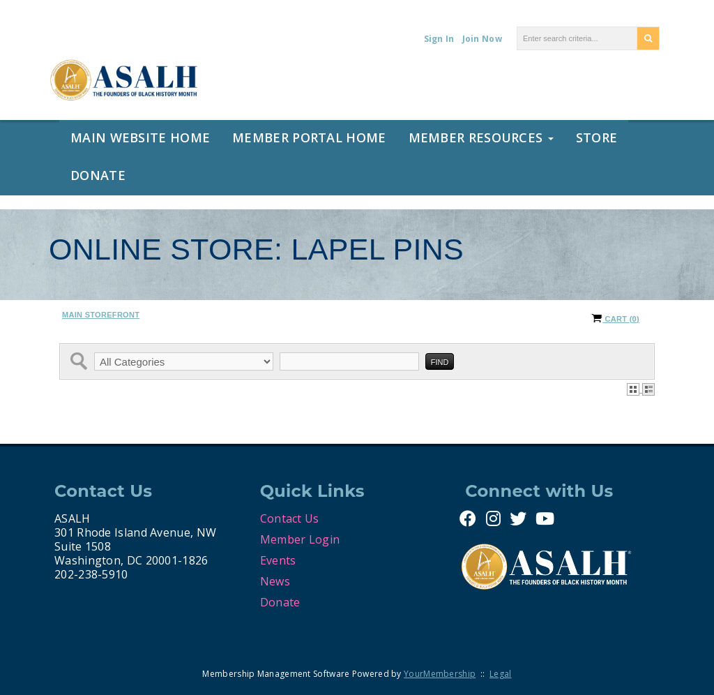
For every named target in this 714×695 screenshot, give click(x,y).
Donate (98, 175)
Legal (500, 674)
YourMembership (440, 674)
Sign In (439, 39)
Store (597, 137)
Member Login (300, 539)
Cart (615, 318)
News (275, 581)
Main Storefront (100, 315)
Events (278, 560)
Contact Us (289, 518)
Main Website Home (140, 137)
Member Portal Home (309, 137)
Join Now (482, 39)
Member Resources (481, 137)
